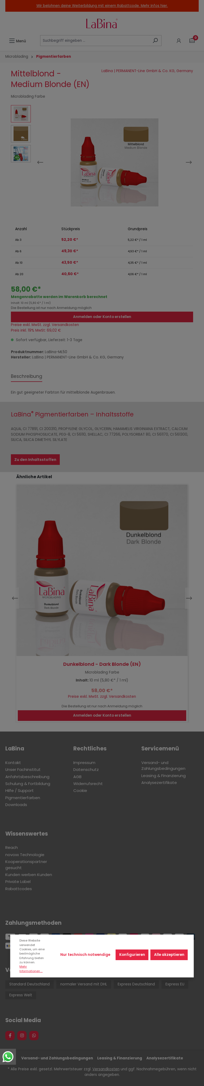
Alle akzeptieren (169, 954)
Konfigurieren (132, 954)
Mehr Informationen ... (30, 969)
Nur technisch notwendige (85, 954)
